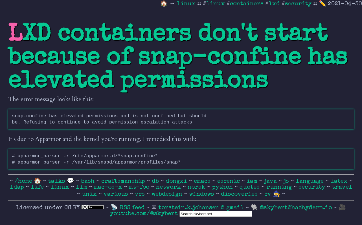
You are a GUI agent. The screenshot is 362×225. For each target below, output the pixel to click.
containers (247, 4)
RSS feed (133, 208)
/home (23, 181)
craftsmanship (124, 181)
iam (253, 181)
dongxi (177, 181)
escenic (229, 181)
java (271, 181)
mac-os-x (109, 187)
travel (342, 187)
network (169, 187)
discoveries (240, 194)
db (156, 181)
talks (56, 181)
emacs (203, 181)
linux (187, 4)
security (298, 4)
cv (268, 194)
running (279, 187)
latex (339, 181)
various (117, 194)
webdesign (168, 194)
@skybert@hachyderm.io (296, 208)
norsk (197, 187)
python (223, 187)
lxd (274, 4)
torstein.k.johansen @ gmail (202, 208)
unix (90, 194)
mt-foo (140, 187)
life (38, 187)
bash (88, 181)
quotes (250, 187)
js (287, 181)
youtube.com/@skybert (144, 214)
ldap (18, 187)
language (310, 181)
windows (202, 194)
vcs (140, 194)
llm (82, 187)
